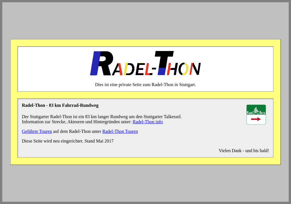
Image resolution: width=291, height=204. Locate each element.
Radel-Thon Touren (120, 131)
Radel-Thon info (148, 121)
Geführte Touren (37, 131)
